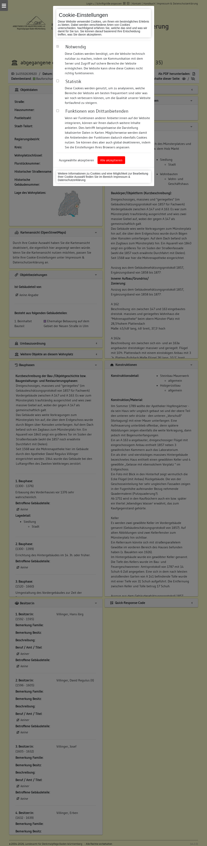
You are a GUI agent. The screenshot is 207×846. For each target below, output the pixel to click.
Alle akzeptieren (111, 160)
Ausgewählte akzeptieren (76, 160)
